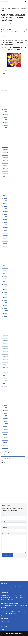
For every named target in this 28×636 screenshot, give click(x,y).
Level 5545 (5, 268)
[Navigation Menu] (25, 2)
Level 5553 (5, 289)
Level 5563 (5, 316)
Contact (3, 629)
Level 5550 (5, 281)
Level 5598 (5, 442)
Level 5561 (5, 311)
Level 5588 (5, 416)
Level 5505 (5, 112)
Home (2, 8)
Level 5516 (5, 157)
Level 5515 (5, 155)
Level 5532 (5, 217)
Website (4, 527)
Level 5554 (5, 292)
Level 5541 (5, 241)
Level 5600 (5, 448)
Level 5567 (5, 343)
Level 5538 (5, 233)
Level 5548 (5, 276)
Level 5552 (5, 287)
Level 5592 (5, 426)
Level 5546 (5, 271)
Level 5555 (5, 295)
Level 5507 (5, 117)
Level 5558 (5, 303)
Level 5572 (5, 356)
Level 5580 (5, 378)
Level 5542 (5, 243)
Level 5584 (5, 405)
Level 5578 (5, 372)
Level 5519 (5, 165)
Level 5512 (5, 147)
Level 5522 (5, 173)
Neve (7, 633)
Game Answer (6, 24)
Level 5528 (5, 206)
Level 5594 (5, 432)
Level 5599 (5, 445)
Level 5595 (5, 434)
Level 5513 (5, 149)
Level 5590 (5, 421)
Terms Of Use (5, 621)
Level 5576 (5, 367)
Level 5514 (5, 152)
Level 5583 (5, 386)
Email (4, 521)
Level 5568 (5, 346)
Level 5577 (5, 370)
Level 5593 (5, 429)
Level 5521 (5, 171)
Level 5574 (5, 362)
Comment (5, 534)
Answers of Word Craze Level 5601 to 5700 (13, 456)
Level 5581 (5, 381)
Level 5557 (5, 300)
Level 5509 (5, 122)
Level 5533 (5, 219)
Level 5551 (5, 284)
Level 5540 (5, 238)
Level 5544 (5, 265)
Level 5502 (5, 73)
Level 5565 (5, 338)
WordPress (19, 633)
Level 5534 (5, 222)
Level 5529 (5, 209)
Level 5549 (5, 279)
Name (4, 515)
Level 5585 (5, 408)
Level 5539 (5, 235)
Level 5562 (5, 313)
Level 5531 (5, 214)
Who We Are (4, 618)
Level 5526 (5, 201)
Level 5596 (5, 437)
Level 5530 (5, 211)
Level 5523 (5, 176)
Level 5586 (5, 410)
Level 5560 (5, 308)
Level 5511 (4, 128)
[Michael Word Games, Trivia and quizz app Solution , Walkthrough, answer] (5, 2)
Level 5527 (5, 203)
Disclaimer (4, 626)
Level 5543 (5, 246)
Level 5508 (5, 120)
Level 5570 (5, 351)
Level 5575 (5, 364)
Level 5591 (5, 424)
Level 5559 (5, 305)
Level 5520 (5, 168)
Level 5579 (5, 375)
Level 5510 (5, 125)
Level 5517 (5, 160)
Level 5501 (5, 71)
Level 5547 (5, 273)
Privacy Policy (5, 624)
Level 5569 (5, 348)
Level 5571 (5, 354)
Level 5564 (5, 335)
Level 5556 (5, 297)
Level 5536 (5, 227)
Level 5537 (5, 230)
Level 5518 (5, 163)
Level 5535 (5, 225)
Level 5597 (5, 440)
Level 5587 (5, 413)
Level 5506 (5, 114)
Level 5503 (5, 90)
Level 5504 (5, 109)
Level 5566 (5, 340)
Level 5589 (5, 418)
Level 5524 (5, 195)
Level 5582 (5, 383)
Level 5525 (5, 198)
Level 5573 (5, 359)
